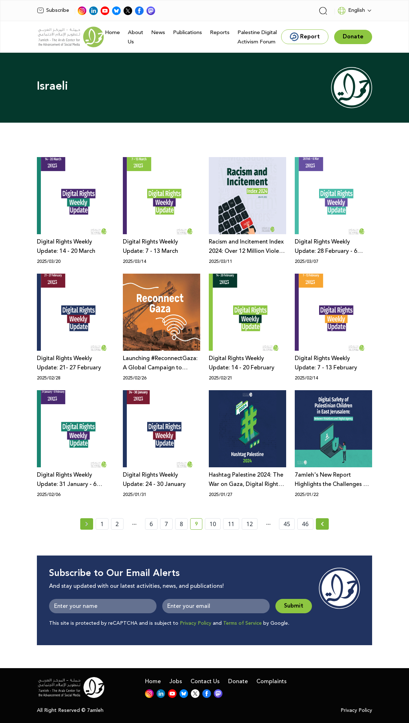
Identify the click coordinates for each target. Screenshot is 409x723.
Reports (220, 32)
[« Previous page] (86, 524)
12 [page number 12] (249, 524)
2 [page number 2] (117, 524)
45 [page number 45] (287, 524)
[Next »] (322, 524)
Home (112, 32)
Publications (187, 32)
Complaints (271, 681)
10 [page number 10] (213, 524)
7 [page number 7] (166, 524)
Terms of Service (242, 623)
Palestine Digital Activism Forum (257, 37)
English (351, 10)
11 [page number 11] (231, 524)
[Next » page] (322, 524)
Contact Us (205, 681)
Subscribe (53, 10)
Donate (238, 681)
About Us (135, 37)
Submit (293, 605)
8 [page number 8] (181, 524)
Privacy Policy (195, 623)
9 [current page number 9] (198, 525)
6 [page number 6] (151, 524)
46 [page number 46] (305, 524)
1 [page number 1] (102, 524)
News (158, 32)
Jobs (175, 681)
